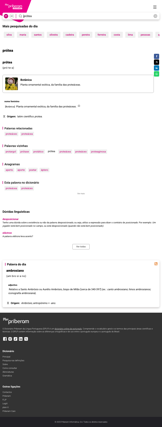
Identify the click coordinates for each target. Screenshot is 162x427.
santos (38, 34)
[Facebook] (5, 340)
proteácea (27, 133)
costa (117, 34)
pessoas (145, 34)
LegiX (5, 403)
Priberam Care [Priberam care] (9, 411)
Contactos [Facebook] (7, 392)
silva (9, 34)
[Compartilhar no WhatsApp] (156, 74)
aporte (21, 169)
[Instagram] (10, 340)
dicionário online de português (68, 329)
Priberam (7, 396)
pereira (86, 34)
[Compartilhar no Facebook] (156, 56)
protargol (11, 151)
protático (38, 151)
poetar (33, 169)
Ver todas (81, 246)
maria (23, 34)
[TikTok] (15, 340)
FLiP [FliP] (4, 400)
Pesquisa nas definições (13, 360)
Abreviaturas (8, 372)
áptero (44, 169)
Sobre (5, 364)
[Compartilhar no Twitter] (156, 62)
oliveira (54, 34)
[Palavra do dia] (156, 263)
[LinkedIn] (20, 340)
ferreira (102, 34)
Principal (6, 357)
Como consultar (10, 368)
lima (130, 34)
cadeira (70, 34)
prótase (24, 151)
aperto (9, 169)
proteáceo (11, 133)
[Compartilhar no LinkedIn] (156, 68)
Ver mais (81, 193)
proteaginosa (98, 151)
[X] (26, 340)
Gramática (7, 376)
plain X (6, 407)
